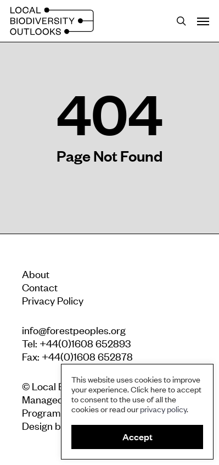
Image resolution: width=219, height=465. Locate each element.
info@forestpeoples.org (74, 329)
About (35, 273)
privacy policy (163, 408)
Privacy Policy (52, 300)
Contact (40, 287)
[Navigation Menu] (203, 20)
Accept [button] (137, 436)
